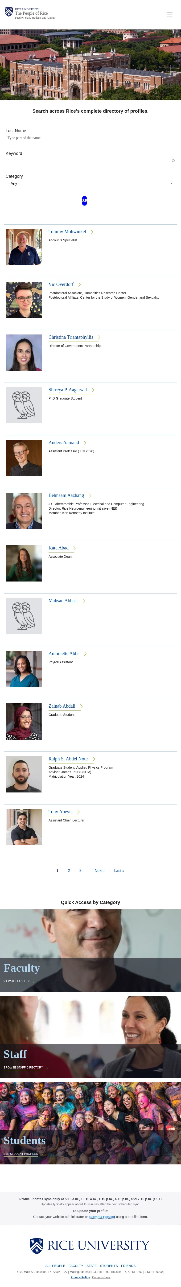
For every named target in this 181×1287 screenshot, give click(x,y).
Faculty (76, 1266)
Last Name (16, 130)
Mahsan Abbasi (63, 600)
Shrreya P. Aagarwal (68, 389)
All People (55, 1266)
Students (109, 1266)
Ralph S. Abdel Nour (68, 758)
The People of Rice (31, 13)
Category (14, 176)
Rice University (27, 9)
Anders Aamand (64, 442)
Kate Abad (59, 547)
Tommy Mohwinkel (67, 231)
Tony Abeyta (61, 811)
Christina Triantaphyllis (71, 337)
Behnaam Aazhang (66, 495)
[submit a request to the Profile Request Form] (102, 1216)
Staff (91, 1266)
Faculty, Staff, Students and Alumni (35, 17)
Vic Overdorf (61, 284)
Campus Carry (101, 1277)
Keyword (14, 153)
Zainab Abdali (62, 706)
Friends (128, 1266)
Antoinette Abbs (64, 653)
